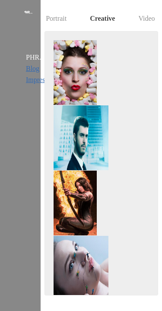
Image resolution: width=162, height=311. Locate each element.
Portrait (56, 18)
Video (146, 18)
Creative (102, 18)
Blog (32, 68)
